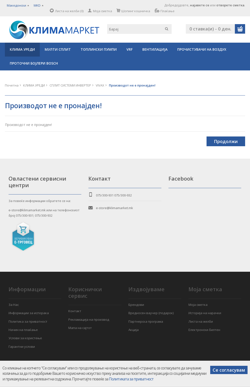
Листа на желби (200, 321)
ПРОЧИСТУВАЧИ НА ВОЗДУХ (201, 49)
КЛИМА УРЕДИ (22, 49)
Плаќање (167, 11)
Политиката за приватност (131, 379)
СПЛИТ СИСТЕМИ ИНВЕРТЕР (70, 85)
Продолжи (226, 141)
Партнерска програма (145, 321)
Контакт (74, 311)
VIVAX (100, 85)
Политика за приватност (28, 321)
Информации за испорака (29, 313)
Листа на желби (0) (69, 11)
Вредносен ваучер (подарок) (151, 313)
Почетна (12, 85)
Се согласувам (229, 370)
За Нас (14, 304)
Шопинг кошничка (135, 11)
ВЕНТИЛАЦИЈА (154, 49)
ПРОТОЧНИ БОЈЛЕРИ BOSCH (34, 63)
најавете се (199, 5)
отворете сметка (230, 5)
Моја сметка (102, 11)
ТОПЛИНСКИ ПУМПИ (99, 49)
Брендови (136, 304)
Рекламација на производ (88, 319)
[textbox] (139, 29)
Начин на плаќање (23, 330)
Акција (133, 330)
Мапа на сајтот (80, 328)
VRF (129, 49)
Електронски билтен (204, 330)
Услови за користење (25, 338)
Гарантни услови (22, 346)
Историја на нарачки (204, 313)
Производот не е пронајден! (132, 85)
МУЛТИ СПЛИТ (58, 49)
